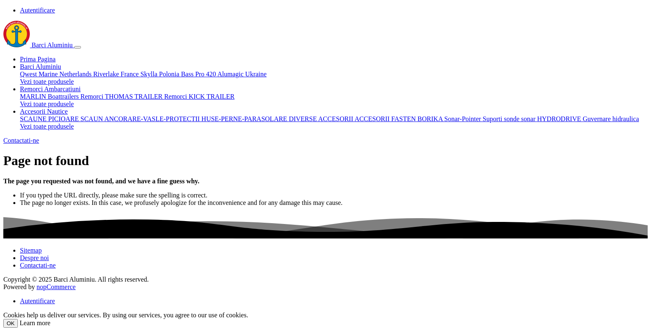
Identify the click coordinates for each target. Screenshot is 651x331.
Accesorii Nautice (44, 111)
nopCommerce (56, 286)
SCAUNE (34, 118)
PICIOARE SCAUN (76, 118)
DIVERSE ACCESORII (322, 118)
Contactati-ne (21, 140)
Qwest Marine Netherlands (56, 74)
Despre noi (34, 257)
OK (11, 323)
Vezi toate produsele (47, 81)
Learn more (35, 322)
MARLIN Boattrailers (50, 96)
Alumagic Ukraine (242, 74)
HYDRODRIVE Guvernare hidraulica (588, 118)
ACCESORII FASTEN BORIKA (399, 118)
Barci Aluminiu (38, 45)
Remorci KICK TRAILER (199, 96)
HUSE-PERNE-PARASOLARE (245, 118)
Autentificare (37, 10)
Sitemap (31, 250)
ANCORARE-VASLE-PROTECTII (152, 118)
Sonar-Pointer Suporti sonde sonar (490, 118)
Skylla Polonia (160, 74)
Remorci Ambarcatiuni (50, 88)
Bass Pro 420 (199, 74)
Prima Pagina (38, 59)
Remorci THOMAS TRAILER (122, 96)
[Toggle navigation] (77, 47)
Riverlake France (116, 74)
